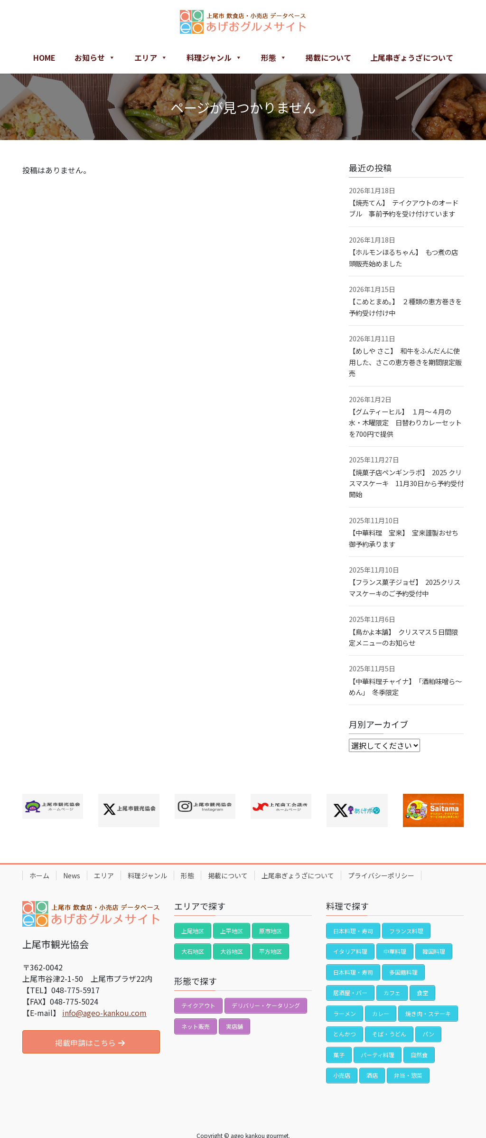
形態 (274, 57)
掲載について (328, 57)
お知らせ (95, 57)
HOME (44, 57)
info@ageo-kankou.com (104, 1012)
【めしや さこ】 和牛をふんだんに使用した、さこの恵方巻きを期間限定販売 (405, 362)
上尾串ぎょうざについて (411, 57)
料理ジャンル (214, 57)
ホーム (39, 875)
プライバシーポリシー (381, 875)
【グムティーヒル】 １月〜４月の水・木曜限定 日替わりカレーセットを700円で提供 (405, 422)
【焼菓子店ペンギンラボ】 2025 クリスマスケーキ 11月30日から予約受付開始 (406, 483)
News (71, 875)
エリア (151, 57)
